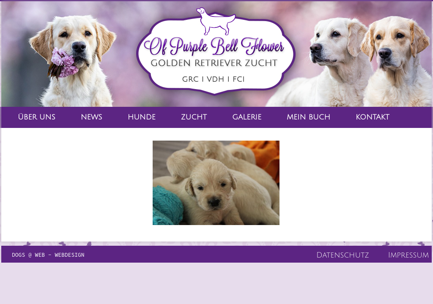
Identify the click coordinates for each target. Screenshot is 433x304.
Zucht (194, 117)
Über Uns (36, 117)
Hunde (142, 117)
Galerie (246, 117)
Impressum (408, 255)
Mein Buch (308, 117)
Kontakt (372, 117)
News (91, 117)
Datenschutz (342, 255)
